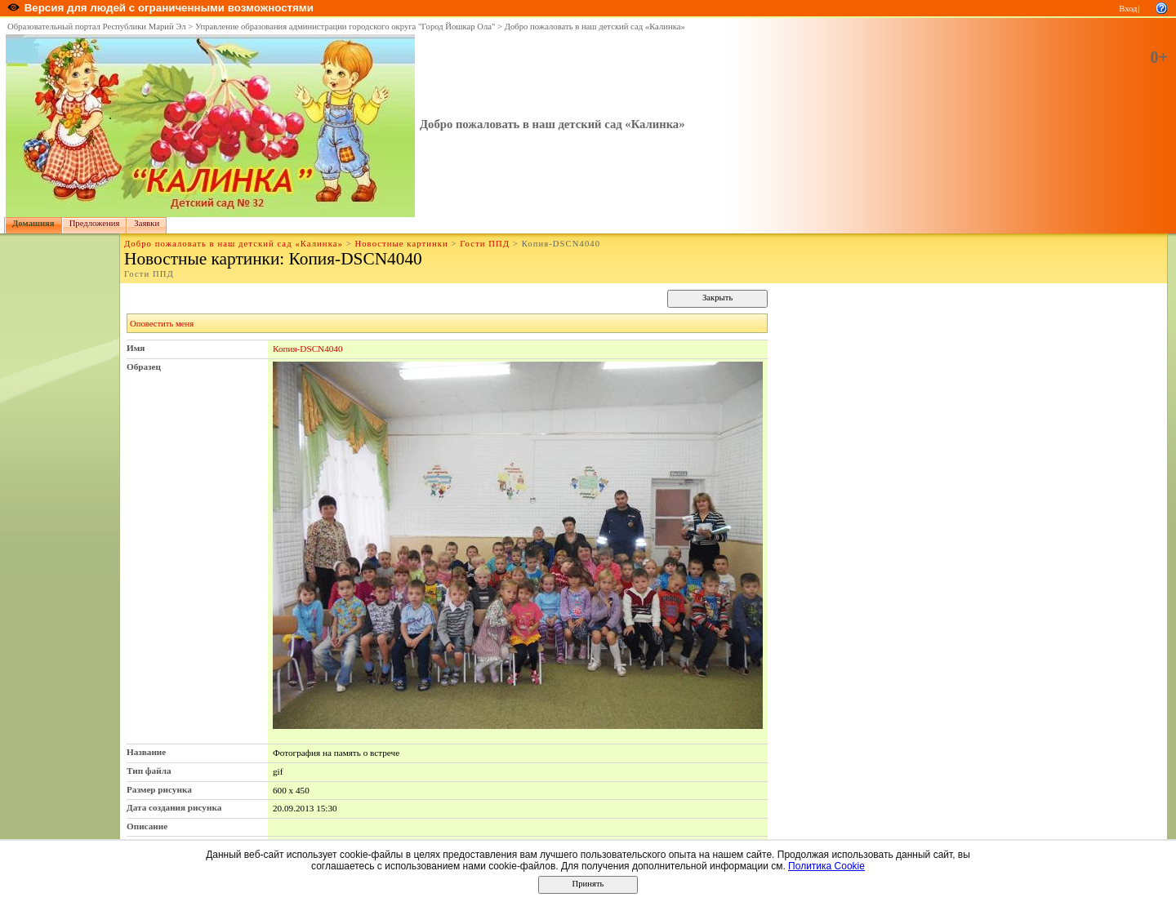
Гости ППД (485, 243)
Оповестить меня (162, 323)
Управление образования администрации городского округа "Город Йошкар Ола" (345, 26)
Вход (1128, 8)
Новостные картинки (401, 243)
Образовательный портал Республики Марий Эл (96, 26)
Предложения (94, 223)
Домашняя (33, 223)
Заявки (146, 223)
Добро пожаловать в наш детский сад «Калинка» (595, 26)
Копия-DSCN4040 (308, 348)
